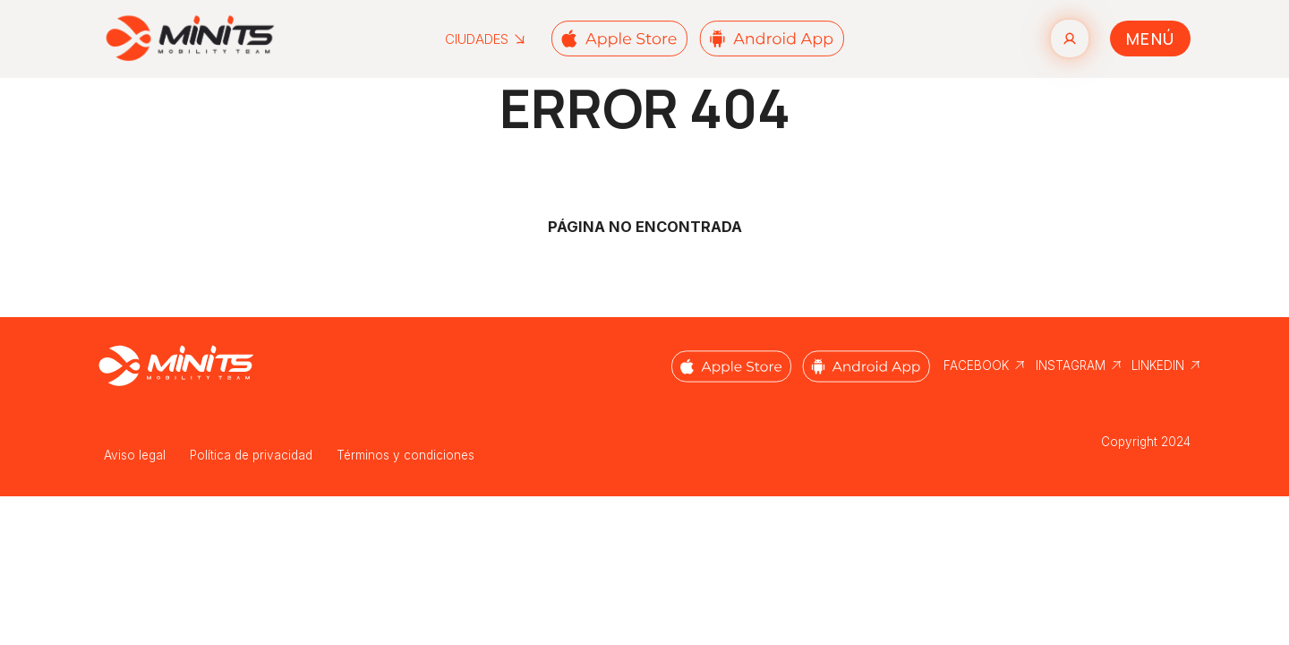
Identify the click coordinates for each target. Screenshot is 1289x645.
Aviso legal (135, 455)
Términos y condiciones (405, 455)
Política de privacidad (251, 455)
